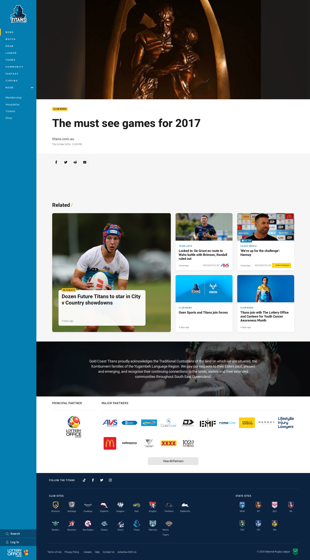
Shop (9, 118)
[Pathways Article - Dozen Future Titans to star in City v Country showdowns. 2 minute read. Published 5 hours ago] (111, 272)
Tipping (12, 80)
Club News (59, 109)
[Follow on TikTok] (84, 480)
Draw (10, 45)
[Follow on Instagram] (110, 480)
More (19, 87)
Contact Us (108, 551)
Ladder (11, 52)
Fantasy (12, 73)
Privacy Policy (72, 551)
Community (15, 66)
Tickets (10, 111)
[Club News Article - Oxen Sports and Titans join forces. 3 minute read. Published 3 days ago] (204, 303)
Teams (11, 59)
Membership (14, 97)
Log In (12, 542)
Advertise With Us (127, 551)
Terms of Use (54, 551)
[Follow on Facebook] (93, 480)
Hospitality (13, 104)
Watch (11, 39)
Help (97, 551)
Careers (88, 551)
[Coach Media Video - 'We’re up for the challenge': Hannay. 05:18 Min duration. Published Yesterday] (265, 241)
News (10, 32)
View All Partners (173, 461)
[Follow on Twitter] (101, 480)
